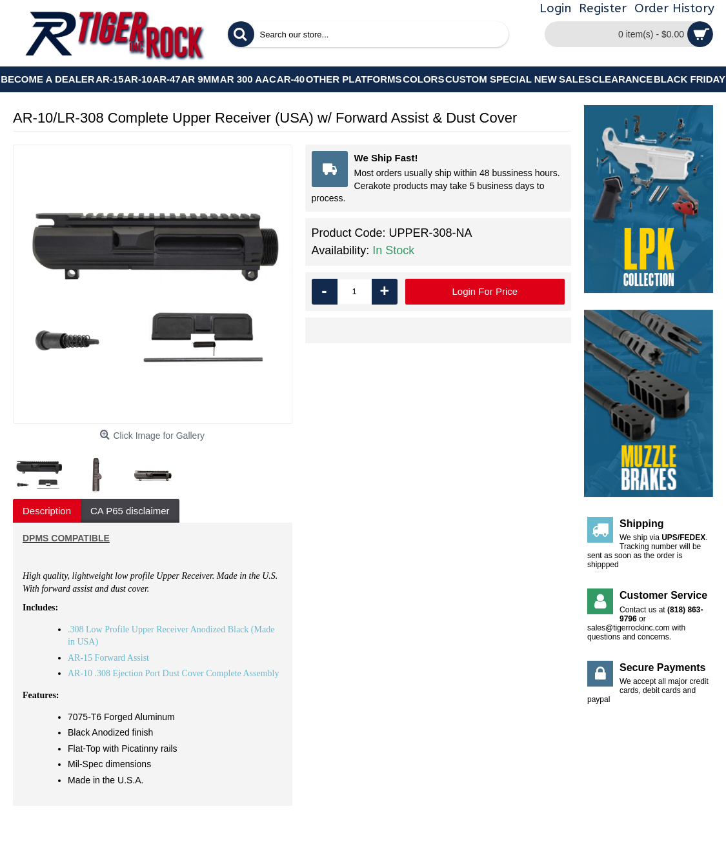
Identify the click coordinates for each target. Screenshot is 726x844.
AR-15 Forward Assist (108, 658)
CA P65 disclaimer (130, 510)
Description (47, 510)
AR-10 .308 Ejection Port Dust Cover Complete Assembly (173, 673)
